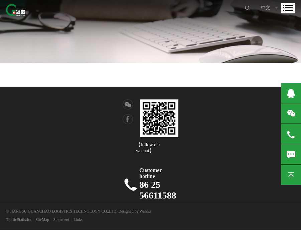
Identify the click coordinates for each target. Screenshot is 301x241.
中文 (265, 7)
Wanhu (145, 211)
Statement (61, 219)
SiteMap (42, 219)
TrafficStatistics (18, 219)
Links (78, 219)
